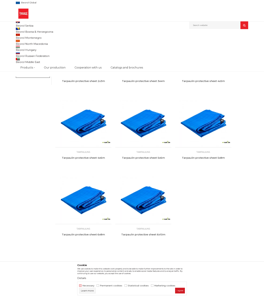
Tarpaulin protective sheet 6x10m (225, 170)
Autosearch (153, 42)
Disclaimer (140, 227)
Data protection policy (147, 232)
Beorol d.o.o (21, 36)
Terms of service (143, 223)
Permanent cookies (111, 285)
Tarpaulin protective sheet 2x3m (78, 104)
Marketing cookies (164, 285)
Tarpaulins (23, 66)
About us (80, 223)
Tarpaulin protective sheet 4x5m (176, 104)
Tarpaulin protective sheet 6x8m (176, 170)
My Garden (24, 87)
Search (33, 108)
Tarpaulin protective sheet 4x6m (225, 104)
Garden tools (24, 50)
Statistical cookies (138, 285)
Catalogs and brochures (89, 241)
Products (33, 36)
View (213, 42)
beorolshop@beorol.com (42, 238)
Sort (166, 42)
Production (81, 232)
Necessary (88, 285)
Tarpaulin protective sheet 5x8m (127, 170)
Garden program (49, 36)
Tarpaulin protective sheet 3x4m (127, 104)
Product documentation (89, 237)
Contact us (81, 246)
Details (81, 278)
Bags (20, 74)
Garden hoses (25, 54)
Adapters (23, 58)
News (78, 227)
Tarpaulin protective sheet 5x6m (78, 170)
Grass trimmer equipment (31, 70)
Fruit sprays (23, 62)
